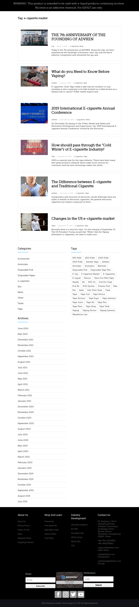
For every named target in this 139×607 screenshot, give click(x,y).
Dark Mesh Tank (51, 530)
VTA (73, 546)
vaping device (89, 310)
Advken (54, 120)
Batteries (102, 266)
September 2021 (26, 356)
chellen (54, 83)
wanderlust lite (79, 314)
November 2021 (25, 345)
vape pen (102, 302)
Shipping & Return (26, 542)
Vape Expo (94, 298)
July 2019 (22, 501)
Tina (53, 156)
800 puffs (77, 258)
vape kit (90, 302)
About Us (22, 521)
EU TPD (74, 529)
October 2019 (24, 485)
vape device (99, 294)
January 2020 (25, 468)
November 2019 (25, 479)
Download (49, 521)
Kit (83, 282)
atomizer (76, 266)
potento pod (104, 286)
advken (105, 262)
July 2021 (22, 367)
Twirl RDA (48, 538)
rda (115, 286)
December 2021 (25, 340)
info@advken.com (106, 554)
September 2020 (26, 423)
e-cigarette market (90, 274)
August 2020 (24, 429)
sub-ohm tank (94, 290)
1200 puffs (90, 258)
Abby (53, 226)
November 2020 (26, 412)
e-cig (75, 274)
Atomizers (23, 264)
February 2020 (25, 462)
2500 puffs (77, 262)
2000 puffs (103, 258)
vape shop (91, 306)
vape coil (85, 294)
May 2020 (23, 446)
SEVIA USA (75, 541)
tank (107, 290)
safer (81, 290)
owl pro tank (105, 282)
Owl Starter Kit (50, 526)
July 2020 (23, 434)
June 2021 (23, 373)
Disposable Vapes (26, 275)
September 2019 (26, 490)
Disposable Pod (25, 270)
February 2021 (25, 395)
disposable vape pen (101, 270)
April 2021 (23, 384)
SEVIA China (76, 537)
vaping (75, 310)
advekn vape (92, 262)
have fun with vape (104, 278)
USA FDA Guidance (79, 525)
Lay (52, 46)
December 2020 (26, 407)
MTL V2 (91, 282)
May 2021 (22, 379)
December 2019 (25, 473)
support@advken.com (108, 548)
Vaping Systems (107, 310)
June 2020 (23, 440)
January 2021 (24, 401)
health (75, 282)
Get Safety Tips (77, 533)
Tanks (21, 303)
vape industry (109, 298)
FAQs (20, 534)
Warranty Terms (24, 538)
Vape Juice (77, 302)
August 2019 (24, 496)
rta (74, 290)
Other (20, 298)
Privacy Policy (24, 526)
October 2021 (24, 351)
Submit (98, 585)
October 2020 (24, 418)
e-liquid (76, 278)
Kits (19, 286)
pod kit (75, 286)
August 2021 (24, 362)
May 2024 (23, 334)
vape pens (77, 306)
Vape (85, 83)
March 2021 (23, 390)
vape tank (104, 306)
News (81, 46)
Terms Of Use (23, 530)
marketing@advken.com (109, 561)
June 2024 (23, 328)
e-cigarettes (74, 46)
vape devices (78, 298)
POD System (89, 286)
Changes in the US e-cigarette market (82, 219)
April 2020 (23, 451)
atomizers (89, 266)
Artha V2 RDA (50, 534)
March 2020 (24, 457)
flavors (87, 278)
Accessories (23, 259)
